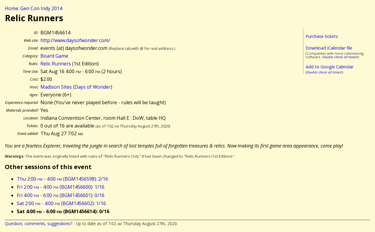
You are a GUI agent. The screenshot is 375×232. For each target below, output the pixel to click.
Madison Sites (56, 87)
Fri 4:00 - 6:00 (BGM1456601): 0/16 (60, 195)
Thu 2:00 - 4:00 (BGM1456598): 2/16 (62, 179)
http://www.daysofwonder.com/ (75, 40)
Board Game (54, 56)
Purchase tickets (322, 36)
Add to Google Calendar (329, 67)
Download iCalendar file (329, 48)
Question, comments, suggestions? (38, 223)
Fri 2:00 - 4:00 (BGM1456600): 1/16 (60, 187)
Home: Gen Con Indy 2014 (33, 8)
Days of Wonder (93, 87)
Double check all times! (340, 57)
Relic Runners (55, 63)
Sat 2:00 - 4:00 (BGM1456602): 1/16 (61, 203)
